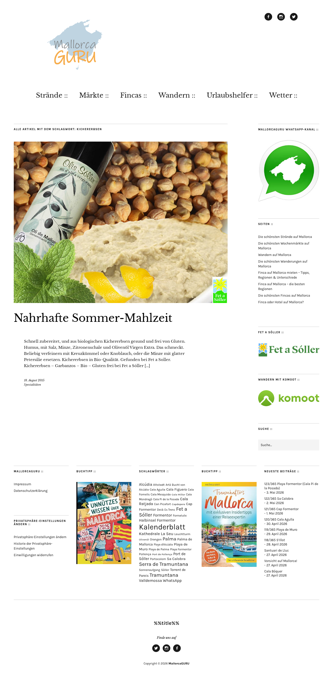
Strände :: (52, 95)
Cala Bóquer (273, 571)
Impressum (22, 484)
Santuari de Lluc (276, 550)
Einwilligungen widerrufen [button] (33, 555)
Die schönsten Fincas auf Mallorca (284, 295)
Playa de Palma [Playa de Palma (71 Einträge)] (159, 549)
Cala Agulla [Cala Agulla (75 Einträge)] (157, 489)
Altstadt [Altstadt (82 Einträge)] (159, 485)
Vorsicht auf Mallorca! (280, 561)
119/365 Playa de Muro (280, 530)
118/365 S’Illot (274, 540)
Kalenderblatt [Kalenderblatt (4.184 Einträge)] (162, 527)
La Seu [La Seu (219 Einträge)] (167, 533)
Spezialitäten (32, 384)
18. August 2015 (34, 380)
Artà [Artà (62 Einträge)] (168, 485)
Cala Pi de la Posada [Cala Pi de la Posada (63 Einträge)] (166, 499)
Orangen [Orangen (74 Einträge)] (156, 539)
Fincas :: (133, 95)
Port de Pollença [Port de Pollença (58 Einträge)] (162, 554)
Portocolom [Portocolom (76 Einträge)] (158, 559)
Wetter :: (283, 95)
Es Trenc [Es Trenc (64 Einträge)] (169, 509)
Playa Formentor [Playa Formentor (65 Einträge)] (180, 549)
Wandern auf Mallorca (274, 255)
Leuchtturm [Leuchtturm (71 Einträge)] (182, 534)
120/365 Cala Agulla (279, 519)
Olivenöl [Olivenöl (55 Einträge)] (144, 539)
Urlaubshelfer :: (232, 95)
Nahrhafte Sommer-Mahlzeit (93, 318)
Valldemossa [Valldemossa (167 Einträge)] (150, 580)
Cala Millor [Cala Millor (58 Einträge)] (178, 494)
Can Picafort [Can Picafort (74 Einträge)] (162, 504)
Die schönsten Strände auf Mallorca (285, 237)
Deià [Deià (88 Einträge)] (160, 509)
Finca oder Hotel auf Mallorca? (281, 302)
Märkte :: (94, 95)
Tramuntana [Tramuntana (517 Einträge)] (164, 575)
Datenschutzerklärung (31, 491)
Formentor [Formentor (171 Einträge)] (162, 515)
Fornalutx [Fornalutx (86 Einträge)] (180, 515)
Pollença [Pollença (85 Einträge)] (145, 554)
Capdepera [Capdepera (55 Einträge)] (178, 504)
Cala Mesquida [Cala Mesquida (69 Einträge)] (161, 494)
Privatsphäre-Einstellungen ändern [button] (40, 537)
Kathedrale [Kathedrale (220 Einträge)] (149, 533)
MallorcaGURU (179, 663)
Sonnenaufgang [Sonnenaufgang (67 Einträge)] (149, 570)
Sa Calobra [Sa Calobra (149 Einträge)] (176, 558)
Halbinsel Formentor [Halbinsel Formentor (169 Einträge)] (157, 520)
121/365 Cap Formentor (281, 509)
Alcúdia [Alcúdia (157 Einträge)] (145, 484)
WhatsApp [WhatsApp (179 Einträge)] (172, 580)
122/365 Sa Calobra (278, 499)
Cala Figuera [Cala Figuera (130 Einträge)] (176, 489)
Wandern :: (176, 95)
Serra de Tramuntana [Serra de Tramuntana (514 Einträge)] (163, 564)
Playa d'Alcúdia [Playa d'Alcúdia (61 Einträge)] (163, 544)
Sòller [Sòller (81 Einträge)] (165, 570)
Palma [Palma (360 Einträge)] (169, 539)
